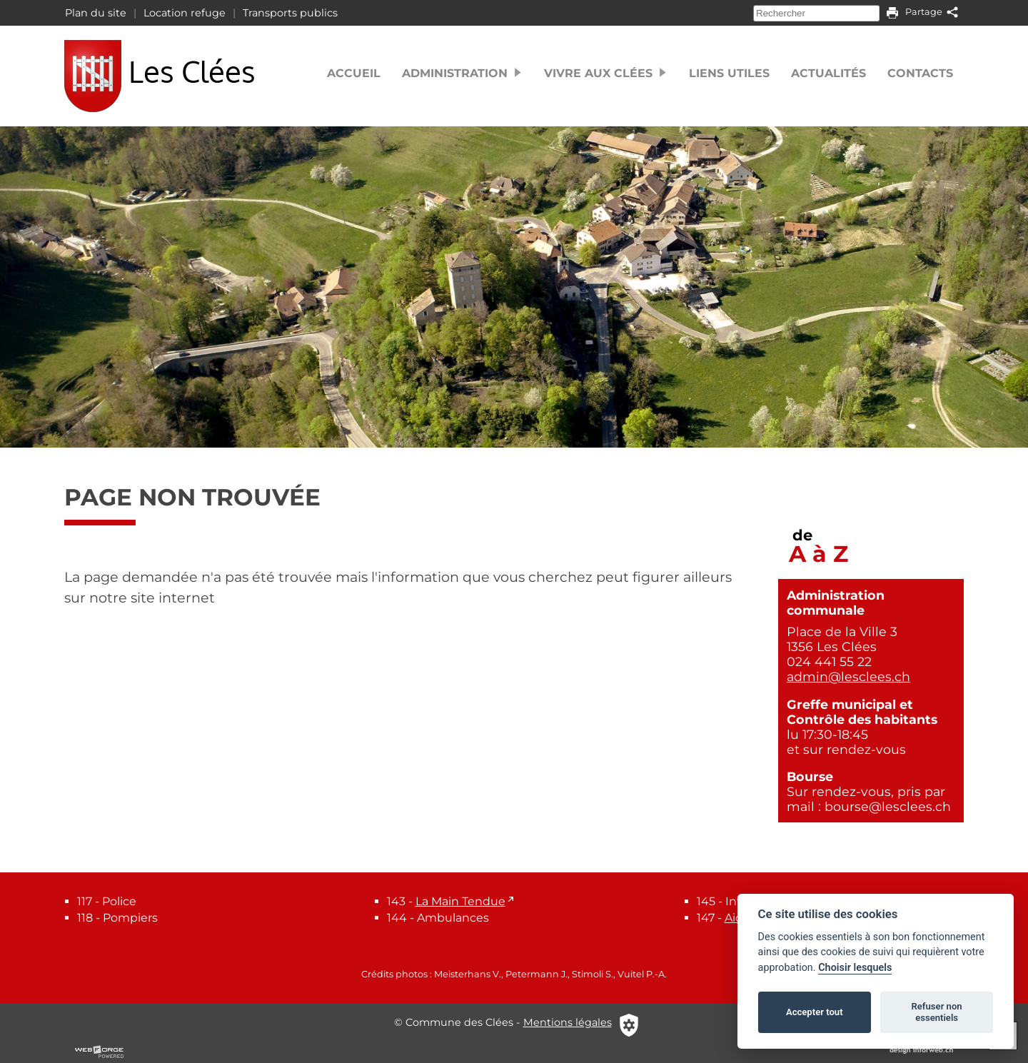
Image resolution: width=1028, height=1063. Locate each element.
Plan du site (95, 12)
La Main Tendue (460, 901)
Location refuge (184, 12)
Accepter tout (814, 1012)
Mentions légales (567, 1022)
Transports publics (290, 12)
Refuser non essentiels (936, 1012)
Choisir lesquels (855, 968)
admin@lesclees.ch (848, 676)
